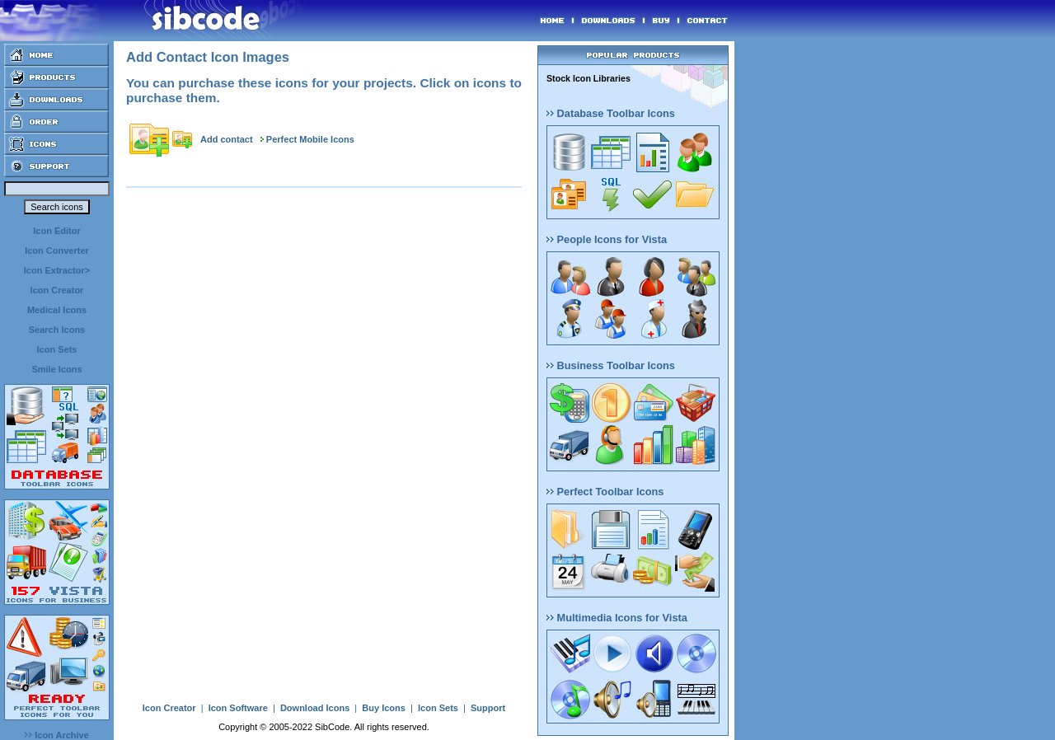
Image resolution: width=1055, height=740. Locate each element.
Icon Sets (57, 349)
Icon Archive (57, 735)
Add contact (226, 139)
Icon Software (238, 708)
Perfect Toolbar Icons (604, 491)
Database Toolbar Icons (610, 113)
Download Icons (314, 708)
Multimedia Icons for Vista (616, 617)
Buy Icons (384, 708)
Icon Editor (56, 231)
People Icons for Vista (606, 239)
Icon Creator (57, 290)
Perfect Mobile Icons (310, 139)
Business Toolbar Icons (610, 365)
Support (488, 708)
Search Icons (57, 330)
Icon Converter (57, 250)
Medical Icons (57, 310)
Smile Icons (56, 369)
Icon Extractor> (57, 270)
